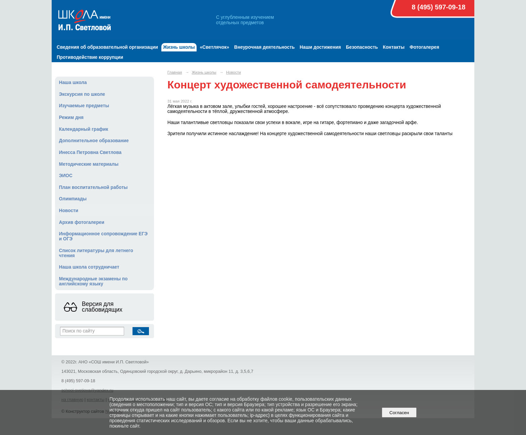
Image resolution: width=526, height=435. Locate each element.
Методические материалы (88, 164)
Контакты (394, 47)
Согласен (399, 412)
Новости (68, 210)
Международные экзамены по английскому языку (93, 281)
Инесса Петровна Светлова (90, 152)
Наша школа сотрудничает (89, 267)
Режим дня (71, 117)
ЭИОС (65, 175)
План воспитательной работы (93, 187)
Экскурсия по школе (82, 94)
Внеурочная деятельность (264, 47)
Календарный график (83, 129)
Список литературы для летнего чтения (96, 253)
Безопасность (362, 47)
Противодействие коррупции (90, 57)
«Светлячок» (214, 47)
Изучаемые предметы (84, 105)
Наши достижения (320, 47)
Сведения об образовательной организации (107, 47)
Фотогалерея (424, 47)
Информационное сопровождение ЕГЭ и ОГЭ (103, 236)
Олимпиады (73, 198)
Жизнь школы (179, 47)
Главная (174, 72)
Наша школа (73, 82)
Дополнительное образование (94, 140)
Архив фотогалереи (81, 222)
